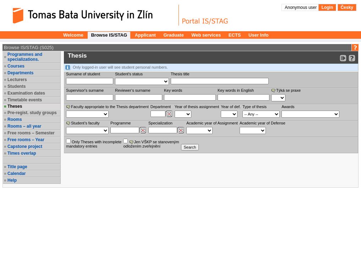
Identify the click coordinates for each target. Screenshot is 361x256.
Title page (17, 166)
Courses (15, 66)
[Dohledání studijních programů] (143, 130)
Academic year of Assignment (212, 123)
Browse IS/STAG (109, 35)
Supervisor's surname (85, 90)
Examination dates (26, 93)
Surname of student (83, 74)
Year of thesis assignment (197, 107)
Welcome (73, 35)
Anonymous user (301, 7)
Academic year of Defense (262, 123)
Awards (287, 107)
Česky (347, 7)
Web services (206, 35)
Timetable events (24, 99)
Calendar (16, 173)
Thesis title (180, 74)
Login (327, 7)
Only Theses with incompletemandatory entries (93, 143)
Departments (20, 72)
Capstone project (24, 146)
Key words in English (236, 90)
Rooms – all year (24, 126)
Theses (14, 106)
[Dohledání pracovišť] (169, 114)
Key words (173, 90)
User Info (258, 35)
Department (161, 107)
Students (16, 86)
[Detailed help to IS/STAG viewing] (352, 58)
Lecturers (17, 79)
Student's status (129, 74)
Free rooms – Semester (31, 132)
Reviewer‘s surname (133, 90)
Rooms (14, 119)
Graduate (174, 35)
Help (12, 180)
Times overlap (21, 153)
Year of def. (231, 107)
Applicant (145, 35)
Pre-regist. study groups (32, 112)
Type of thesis (254, 107)
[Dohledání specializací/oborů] (181, 130)
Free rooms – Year (25, 139)
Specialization (160, 123)
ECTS (235, 35)
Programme (120, 123)
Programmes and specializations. (24, 57)
